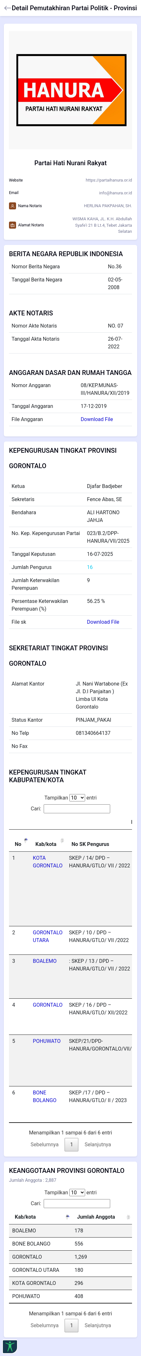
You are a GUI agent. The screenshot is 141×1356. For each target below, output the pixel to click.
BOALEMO (45, 961)
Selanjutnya (97, 1144)
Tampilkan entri (70, 797)
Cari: (70, 808)
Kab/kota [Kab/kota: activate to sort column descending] (25, 1217)
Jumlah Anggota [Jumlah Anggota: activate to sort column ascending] (96, 1217)
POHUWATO (47, 1041)
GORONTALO (47, 1005)
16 (90, 567)
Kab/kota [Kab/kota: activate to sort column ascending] (45, 844)
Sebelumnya (44, 1144)
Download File (97, 419)
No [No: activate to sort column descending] (18, 844)
